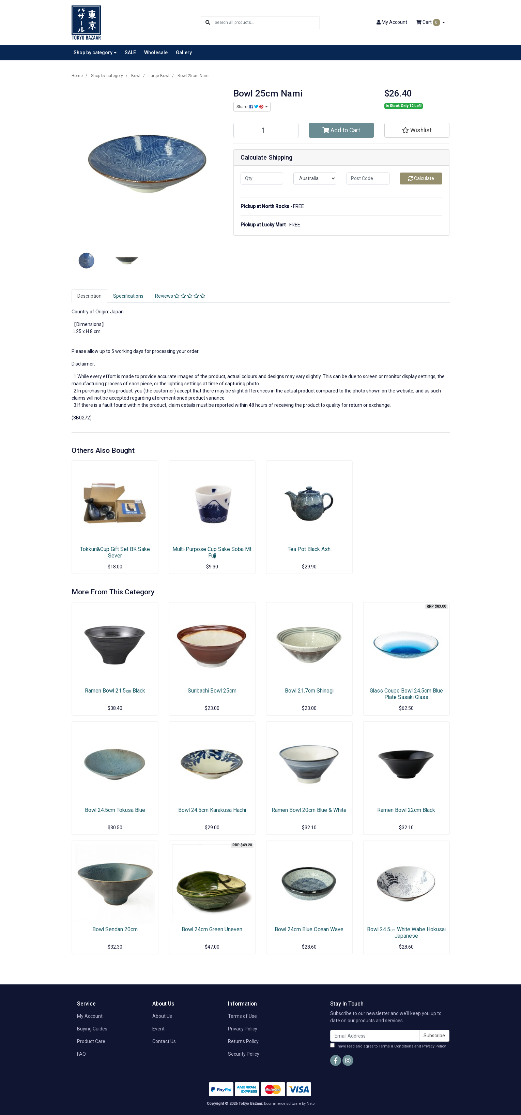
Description (89, 296)
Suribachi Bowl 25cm (212, 690)
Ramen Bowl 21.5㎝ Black (115, 690)
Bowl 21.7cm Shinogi (309, 690)
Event (158, 1028)
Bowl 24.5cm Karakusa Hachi (212, 810)
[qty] (262, 178)
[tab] (89, 296)
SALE (130, 52)
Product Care (91, 1041)
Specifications (128, 296)
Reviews (180, 296)
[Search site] (208, 23)
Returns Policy (243, 1041)
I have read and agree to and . (388, 1046)
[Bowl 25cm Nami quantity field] (266, 130)
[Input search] (267, 23)
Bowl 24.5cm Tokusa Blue (115, 810)
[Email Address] (374, 1036)
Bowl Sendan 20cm (115, 929)
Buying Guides (92, 1028)
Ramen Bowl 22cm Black (406, 810)
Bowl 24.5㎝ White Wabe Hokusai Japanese (406, 932)
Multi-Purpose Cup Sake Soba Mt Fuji (211, 552)
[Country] (314, 178)
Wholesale (156, 52)
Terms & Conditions (396, 1046)
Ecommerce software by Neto (289, 1103)
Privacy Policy (242, 1028)
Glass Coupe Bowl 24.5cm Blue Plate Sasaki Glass (406, 693)
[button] (417, 130)
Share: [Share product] (250, 106)
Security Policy (243, 1054)
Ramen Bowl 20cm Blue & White (309, 810)
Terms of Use (242, 1016)
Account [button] (392, 22)
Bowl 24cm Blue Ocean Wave (309, 929)
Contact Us (164, 1041)
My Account (90, 1016)
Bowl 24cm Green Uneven (212, 929)
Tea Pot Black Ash (309, 549)
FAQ (81, 1054)
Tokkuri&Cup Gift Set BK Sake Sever (115, 552)
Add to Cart (341, 130)
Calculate (421, 178)
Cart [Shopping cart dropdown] (428, 22)
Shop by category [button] (93, 52)
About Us (162, 1016)
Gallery (184, 52)
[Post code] (368, 178)
